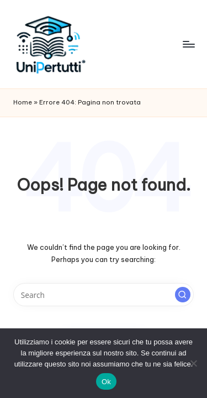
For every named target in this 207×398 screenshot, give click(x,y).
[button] (182, 294)
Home (22, 102)
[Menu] (188, 44)
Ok (106, 382)
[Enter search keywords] (103, 294)
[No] (193, 363)
